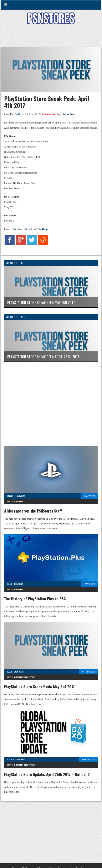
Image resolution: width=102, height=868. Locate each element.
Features (19, 501)
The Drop (42, 229)
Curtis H (10, 759)
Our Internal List (22, 229)
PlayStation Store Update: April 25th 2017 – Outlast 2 (47, 774)
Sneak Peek (69, 114)
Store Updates (29, 677)
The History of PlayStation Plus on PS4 (35, 598)
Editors (10, 496)
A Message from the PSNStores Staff (33, 511)
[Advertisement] (51, 38)
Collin (18, 114)
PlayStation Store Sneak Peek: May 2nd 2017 (39, 686)
